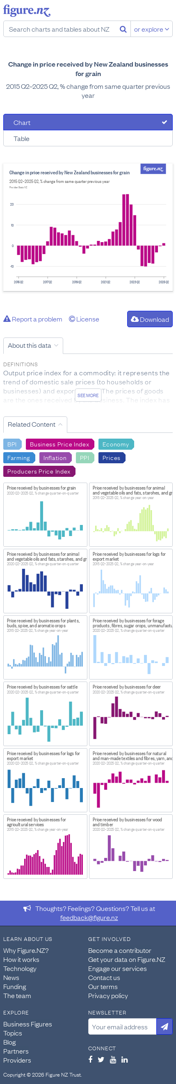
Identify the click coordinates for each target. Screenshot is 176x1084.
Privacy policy (108, 995)
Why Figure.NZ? (26, 950)
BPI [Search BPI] (12, 443)
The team (17, 995)
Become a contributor (119, 950)
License (84, 318)
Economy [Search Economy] (116, 443)
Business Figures (27, 1023)
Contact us (104, 977)
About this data (29, 344)
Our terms (103, 986)
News (11, 977)
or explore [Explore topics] (151, 28)
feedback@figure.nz (89, 917)
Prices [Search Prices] (112, 457)
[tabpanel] (88, 227)
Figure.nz (26, 11)
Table (22, 138)
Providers (17, 1059)
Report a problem (32, 318)
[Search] (123, 29)
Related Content (31, 423)
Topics (12, 1032)
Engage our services (117, 968)
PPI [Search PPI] (84, 457)
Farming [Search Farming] (18, 457)
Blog (9, 1041)
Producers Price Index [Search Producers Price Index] (39, 470)
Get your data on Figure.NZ (126, 959)
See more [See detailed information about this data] (88, 395)
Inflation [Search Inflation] (54, 457)
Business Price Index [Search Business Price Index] (59, 443)
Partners (16, 1050)
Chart (22, 122)
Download (150, 319)
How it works (21, 959)
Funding (14, 986)
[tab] (88, 122)
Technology (20, 968)
